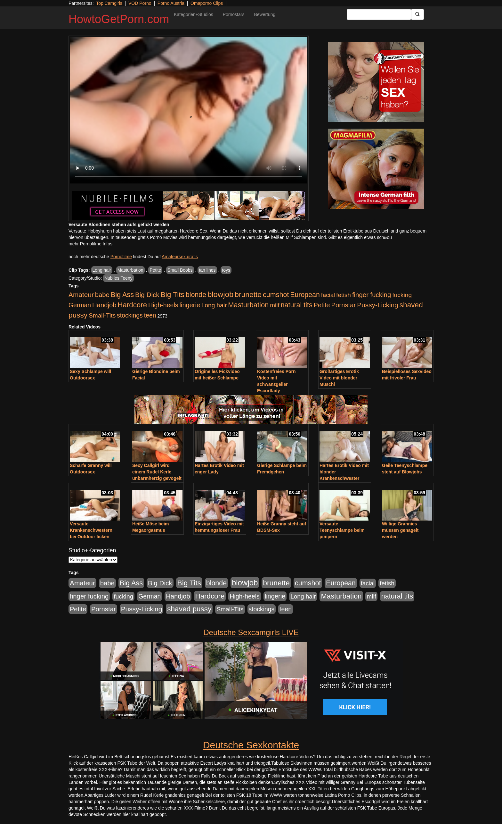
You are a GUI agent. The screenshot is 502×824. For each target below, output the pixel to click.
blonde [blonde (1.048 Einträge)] (196, 295)
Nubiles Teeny (118, 278)
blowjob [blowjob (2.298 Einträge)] (220, 294)
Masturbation (130, 270)
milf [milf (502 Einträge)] (274, 305)
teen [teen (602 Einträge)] (150, 315)
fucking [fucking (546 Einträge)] (402, 295)
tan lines (207, 270)
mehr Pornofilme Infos (90, 243)
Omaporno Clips (206, 3)
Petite (155, 270)
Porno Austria (171, 3)
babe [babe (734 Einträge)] (102, 294)
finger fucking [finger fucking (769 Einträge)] (371, 294)
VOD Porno (139, 3)
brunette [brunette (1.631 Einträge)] (248, 294)
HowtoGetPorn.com (119, 19)
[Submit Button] (417, 14)
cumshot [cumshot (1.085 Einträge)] (276, 295)
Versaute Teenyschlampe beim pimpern (342, 530)
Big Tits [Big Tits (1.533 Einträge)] (172, 294)
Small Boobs (180, 270)
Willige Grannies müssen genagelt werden (400, 530)
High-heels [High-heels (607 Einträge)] (163, 305)
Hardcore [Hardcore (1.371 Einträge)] (132, 305)
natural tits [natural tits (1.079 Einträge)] (296, 305)
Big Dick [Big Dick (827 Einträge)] (147, 294)
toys (226, 270)
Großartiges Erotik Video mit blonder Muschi (339, 378)
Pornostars (234, 14)
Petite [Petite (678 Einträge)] (322, 305)
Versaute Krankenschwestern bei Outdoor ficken (91, 530)
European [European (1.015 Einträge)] (305, 295)
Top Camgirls (109, 3)
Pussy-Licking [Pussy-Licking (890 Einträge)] (377, 305)
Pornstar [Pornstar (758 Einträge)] (343, 305)
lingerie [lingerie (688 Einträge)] (189, 305)
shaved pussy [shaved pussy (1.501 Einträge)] (189, 609)
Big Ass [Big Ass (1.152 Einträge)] (122, 295)
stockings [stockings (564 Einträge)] (130, 315)
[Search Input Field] (379, 14)
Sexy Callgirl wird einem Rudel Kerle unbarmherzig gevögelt (157, 472)
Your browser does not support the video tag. (188, 110)
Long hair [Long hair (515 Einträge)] (214, 305)
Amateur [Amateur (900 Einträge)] (81, 294)
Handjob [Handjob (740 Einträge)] (104, 305)
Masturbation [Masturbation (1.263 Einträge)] (248, 305)
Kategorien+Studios (193, 14)
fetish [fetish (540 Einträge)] (343, 295)
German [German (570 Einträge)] (80, 305)
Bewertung (264, 14)
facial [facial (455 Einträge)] (328, 295)
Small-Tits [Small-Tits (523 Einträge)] (102, 315)
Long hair (102, 270)
